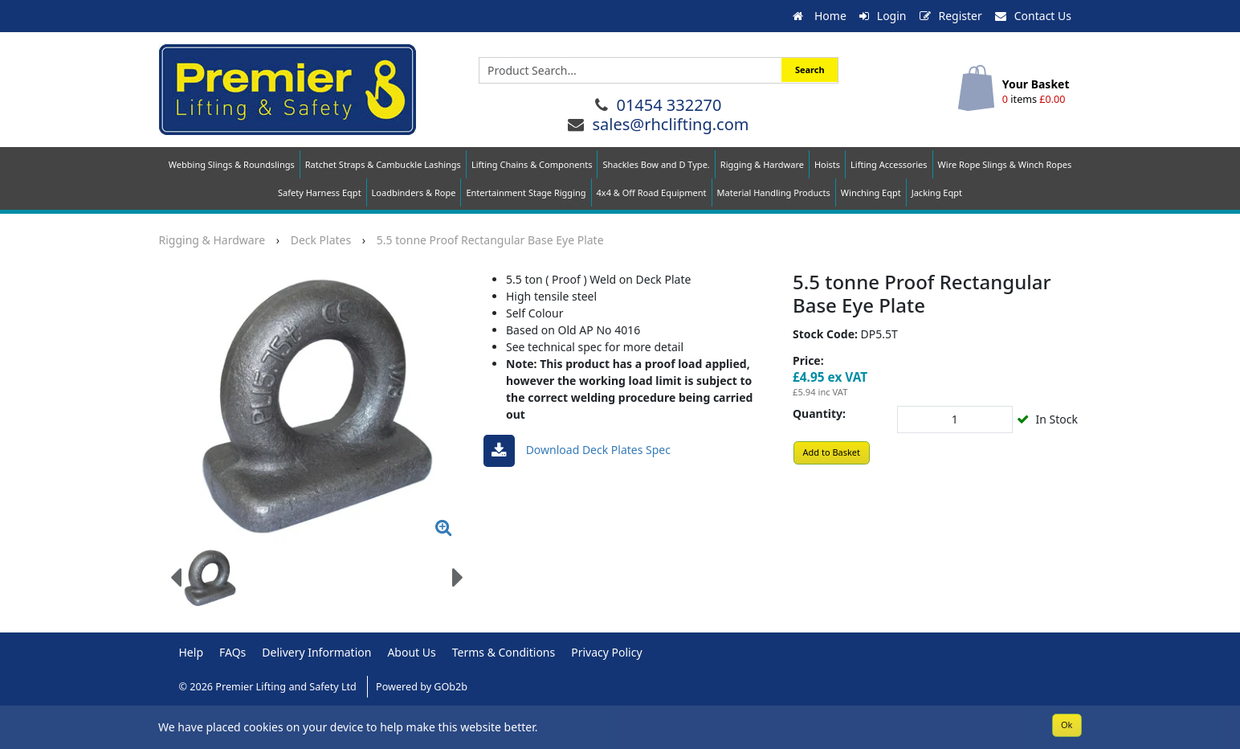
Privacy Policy (606, 652)
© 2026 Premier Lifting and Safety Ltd (269, 687)
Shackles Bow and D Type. (655, 164)
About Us (411, 652)
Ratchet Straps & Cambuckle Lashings (383, 164)
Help (191, 652)
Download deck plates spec (577, 451)
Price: (808, 360)
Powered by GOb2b (421, 687)
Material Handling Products (773, 192)
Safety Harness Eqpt (319, 192)
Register (951, 15)
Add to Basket (832, 452)
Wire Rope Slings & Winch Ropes (1005, 164)
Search (810, 69)
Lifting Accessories (888, 164)
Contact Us (1033, 15)
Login (883, 15)
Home (819, 15)
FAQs (232, 652)
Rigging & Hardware (762, 164)
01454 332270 (668, 105)
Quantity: (819, 413)
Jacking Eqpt (937, 192)
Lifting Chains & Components (532, 164)
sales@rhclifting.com (670, 124)
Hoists (827, 164)
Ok (1066, 724)
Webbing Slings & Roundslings (232, 164)
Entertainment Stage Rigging (525, 192)
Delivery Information (316, 652)
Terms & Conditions (504, 652)
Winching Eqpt (871, 192)
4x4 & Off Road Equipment (652, 192)
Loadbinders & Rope (414, 192)
